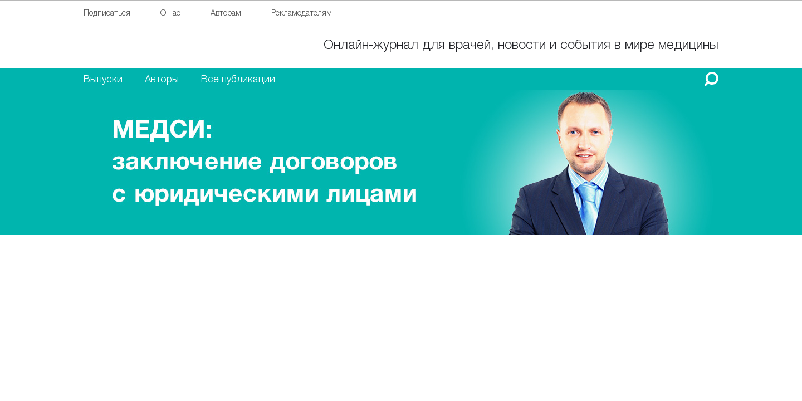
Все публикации (238, 79)
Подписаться (107, 12)
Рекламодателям (301, 12)
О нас (170, 12)
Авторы (162, 79)
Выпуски (103, 79)
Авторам (226, 12)
